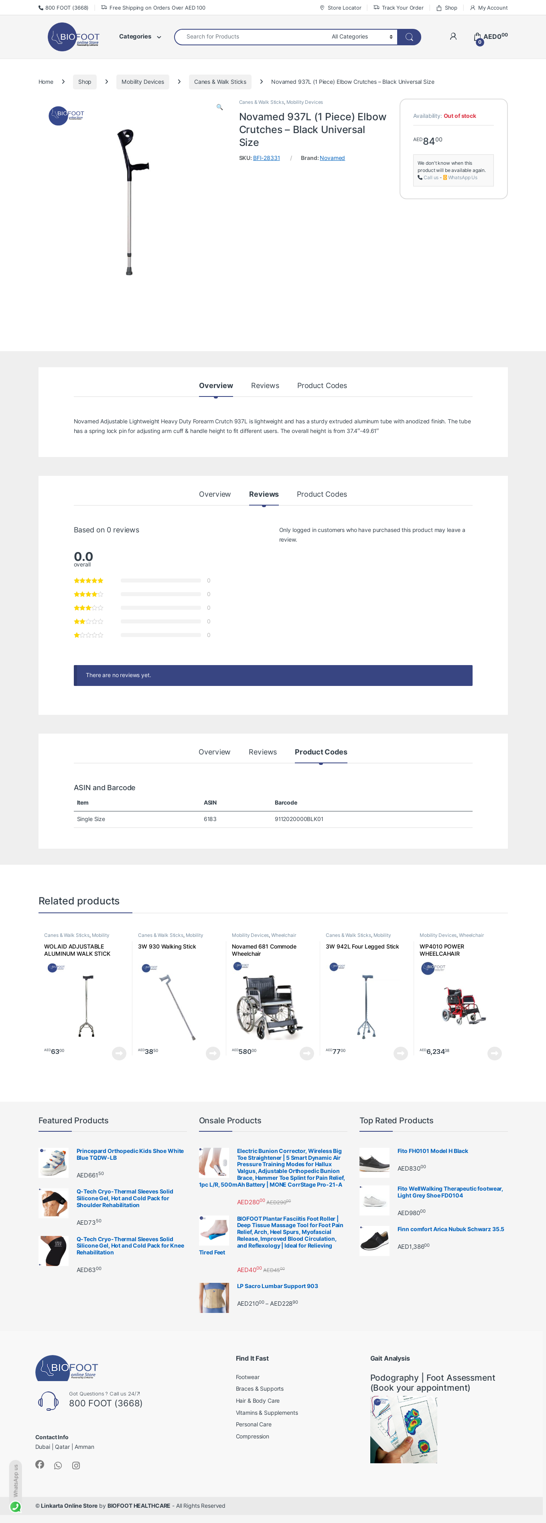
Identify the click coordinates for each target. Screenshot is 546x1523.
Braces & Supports (260, 1388)
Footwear (248, 1377)
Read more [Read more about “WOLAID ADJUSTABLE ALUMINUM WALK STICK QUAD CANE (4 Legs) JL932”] (119, 1053)
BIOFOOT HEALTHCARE (139, 1506)
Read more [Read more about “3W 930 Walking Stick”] (213, 1053)
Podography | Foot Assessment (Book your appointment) (432, 1383)
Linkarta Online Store (69, 1506)
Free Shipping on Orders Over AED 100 (153, 7)
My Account (488, 7)
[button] (219, 107)
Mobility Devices (143, 82)
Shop (446, 7)
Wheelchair (283, 935)
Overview (216, 386)
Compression (252, 1436)
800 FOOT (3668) (64, 7)
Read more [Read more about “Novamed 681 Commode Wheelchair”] (307, 1053)
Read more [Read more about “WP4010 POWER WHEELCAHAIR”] (494, 1053)
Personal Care (254, 1424)
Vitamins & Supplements (267, 1413)
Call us (431, 177)
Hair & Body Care (258, 1401)
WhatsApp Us (462, 177)
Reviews (265, 386)
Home (46, 82)
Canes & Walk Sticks (220, 82)
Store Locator (340, 7)
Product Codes (322, 386)
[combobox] (250, 37)
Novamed (332, 158)
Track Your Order (398, 7)
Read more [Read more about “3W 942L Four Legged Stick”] (401, 1053)
